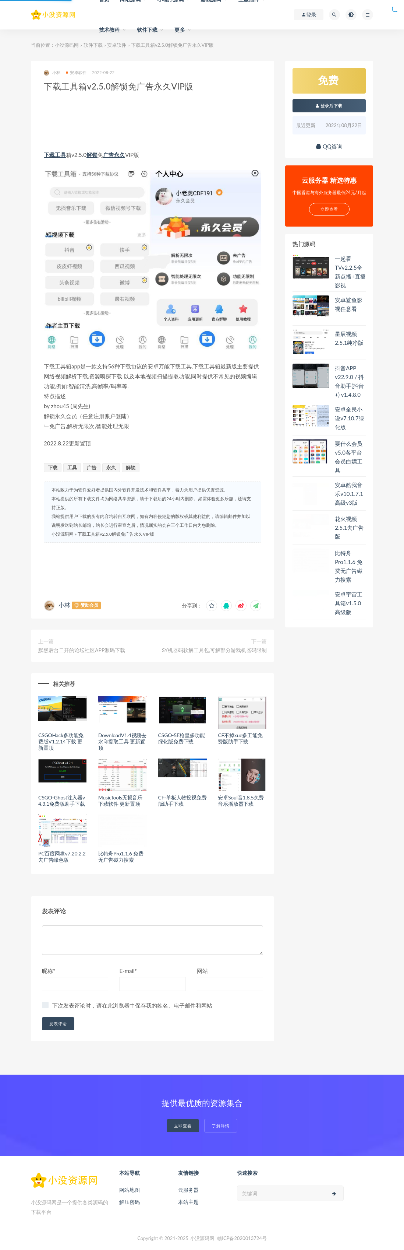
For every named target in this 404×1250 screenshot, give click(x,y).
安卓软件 (116, 45)
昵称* (48, 970)
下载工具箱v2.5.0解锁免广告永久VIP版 (116, 534)
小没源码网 (67, 45)
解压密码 (129, 1202)
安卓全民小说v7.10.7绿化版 (349, 418)
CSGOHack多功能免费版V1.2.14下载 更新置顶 (61, 741)
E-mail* (128, 970)
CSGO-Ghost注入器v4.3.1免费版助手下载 (61, 800)
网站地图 (129, 1190)
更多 (179, 30)
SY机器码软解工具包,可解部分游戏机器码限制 (214, 650)
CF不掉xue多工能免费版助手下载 (240, 738)
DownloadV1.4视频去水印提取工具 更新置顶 (122, 741)
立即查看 (183, 1125)
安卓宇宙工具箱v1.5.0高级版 (348, 603)
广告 (108, 154)
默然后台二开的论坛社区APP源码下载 (81, 650)
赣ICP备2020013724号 (242, 1238)
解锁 (92, 154)
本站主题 (188, 1202)
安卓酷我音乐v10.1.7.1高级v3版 (349, 494)
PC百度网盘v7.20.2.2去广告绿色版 (62, 856)
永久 (119, 154)
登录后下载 (329, 105)
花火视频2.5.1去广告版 (349, 527)
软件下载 (147, 30)
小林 (52, 73)
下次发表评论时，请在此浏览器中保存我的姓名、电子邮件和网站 (132, 1005)
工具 (60, 154)
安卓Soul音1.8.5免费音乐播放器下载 (241, 800)
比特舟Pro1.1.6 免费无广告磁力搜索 (120, 856)
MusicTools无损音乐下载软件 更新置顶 (120, 800)
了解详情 (221, 1125)
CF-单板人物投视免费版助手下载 (182, 800)
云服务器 (188, 1190)
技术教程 (109, 30)
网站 (202, 970)
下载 (49, 154)
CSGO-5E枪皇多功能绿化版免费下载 (181, 738)
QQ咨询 (329, 146)
